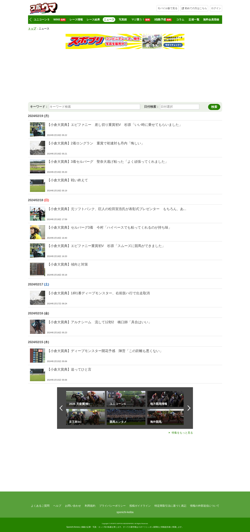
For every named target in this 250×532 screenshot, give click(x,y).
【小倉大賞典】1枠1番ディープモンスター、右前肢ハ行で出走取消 (98, 293)
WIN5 (59, 19)
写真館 (123, 19)
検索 (214, 106)
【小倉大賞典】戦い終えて (67, 180)
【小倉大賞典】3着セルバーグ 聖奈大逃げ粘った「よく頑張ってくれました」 (107, 162)
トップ (32, 28)
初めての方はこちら (196, 8)
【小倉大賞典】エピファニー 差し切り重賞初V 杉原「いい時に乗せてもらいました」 (114, 125)
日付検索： (151, 106)
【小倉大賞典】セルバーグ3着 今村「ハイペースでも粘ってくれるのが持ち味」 (109, 227)
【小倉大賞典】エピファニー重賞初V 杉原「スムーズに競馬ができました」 (106, 246)
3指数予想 (163, 19)
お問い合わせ (73, 505)
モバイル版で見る (167, 8)
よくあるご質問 (40, 505)
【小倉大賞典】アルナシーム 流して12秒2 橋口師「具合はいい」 (99, 322)
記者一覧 (194, 19)
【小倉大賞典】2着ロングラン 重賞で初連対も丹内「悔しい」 (95, 143)
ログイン (216, 8)
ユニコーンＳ (42, 19)
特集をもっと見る (182, 432)
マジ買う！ (140, 19)
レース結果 (93, 19)
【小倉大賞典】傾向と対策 (67, 264)
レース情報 (76, 19)
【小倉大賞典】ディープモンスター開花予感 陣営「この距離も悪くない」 (105, 351)
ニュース (109, 19)
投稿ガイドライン (140, 505)
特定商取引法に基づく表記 (170, 505)
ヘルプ (57, 505)
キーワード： (39, 106)
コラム (180, 19)
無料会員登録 (211, 19)
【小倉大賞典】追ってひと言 (69, 369)
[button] (30, 20)
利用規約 (90, 505)
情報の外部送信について (204, 505)
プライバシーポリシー (112, 505)
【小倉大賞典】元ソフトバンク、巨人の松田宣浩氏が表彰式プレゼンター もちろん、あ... (116, 209)
